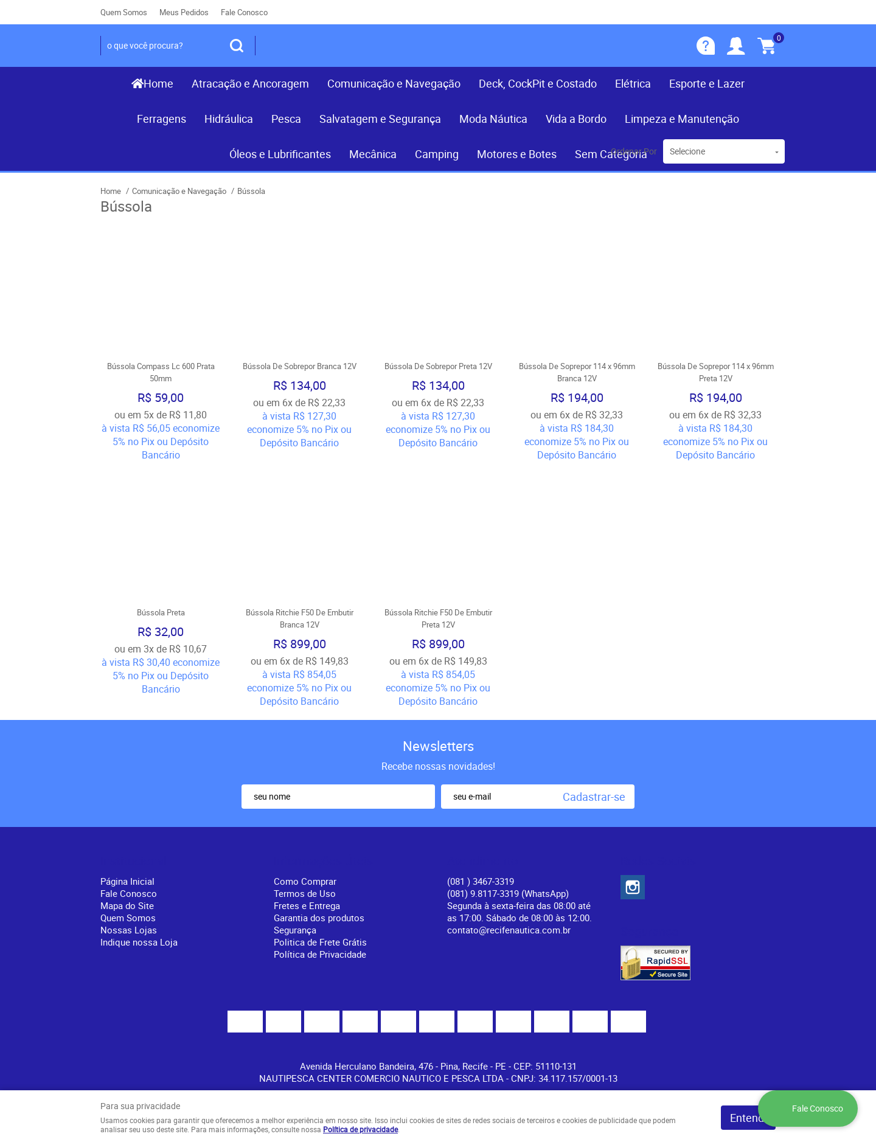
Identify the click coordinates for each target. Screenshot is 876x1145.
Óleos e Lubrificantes (280, 154)
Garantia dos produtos (319, 918)
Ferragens (161, 118)
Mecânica (373, 154)
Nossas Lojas (128, 930)
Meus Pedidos (184, 12)
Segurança (295, 930)
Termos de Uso (305, 893)
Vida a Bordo (576, 118)
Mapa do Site (127, 905)
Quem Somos (123, 12)
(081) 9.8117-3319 (508, 893)
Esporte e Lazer (707, 83)
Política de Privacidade (320, 954)
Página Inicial (127, 881)
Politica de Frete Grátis (320, 942)
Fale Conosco (244, 12)
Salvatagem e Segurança (380, 118)
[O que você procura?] (236, 45)
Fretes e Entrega (307, 905)
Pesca (286, 118)
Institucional (133, 861)
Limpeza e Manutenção (682, 118)
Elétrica (633, 83)
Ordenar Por (634, 151)
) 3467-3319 (480, 881)
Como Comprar (305, 881)
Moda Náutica (493, 118)
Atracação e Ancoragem (250, 83)
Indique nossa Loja (139, 942)
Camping (437, 154)
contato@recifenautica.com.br (509, 930)
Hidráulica (228, 118)
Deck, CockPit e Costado (538, 83)
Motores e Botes (517, 154)
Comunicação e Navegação (394, 83)
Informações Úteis (323, 861)
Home (158, 83)
